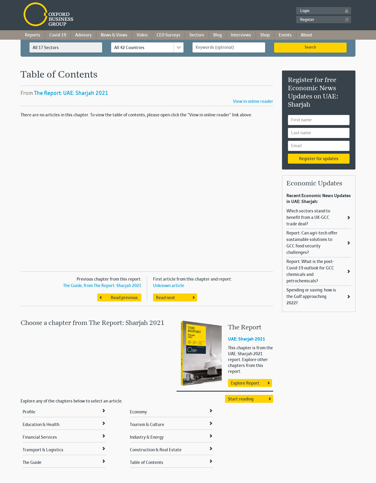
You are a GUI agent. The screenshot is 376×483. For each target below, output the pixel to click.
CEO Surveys (168, 35)
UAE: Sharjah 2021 (246, 339)
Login (304, 11)
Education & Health (41, 424)
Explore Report (245, 383)
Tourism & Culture (147, 424)
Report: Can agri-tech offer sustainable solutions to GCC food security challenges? (312, 243)
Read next (165, 298)
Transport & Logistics (43, 450)
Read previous (124, 298)
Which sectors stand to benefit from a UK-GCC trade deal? (308, 218)
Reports (32, 35)
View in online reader (253, 101)
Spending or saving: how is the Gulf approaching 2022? (311, 297)
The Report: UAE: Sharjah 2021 (71, 93)
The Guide (32, 462)
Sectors (196, 35)
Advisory (83, 35)
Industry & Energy (147, 437)
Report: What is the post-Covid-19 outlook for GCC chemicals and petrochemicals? (310, 271)
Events (285, 35)
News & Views (114, 35)
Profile (29, 412)
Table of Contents (146, 462)
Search (310, 48)
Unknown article (168, 286)
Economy (138, 412)
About (306, 35)
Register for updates (318, 159)
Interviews (241, 35)
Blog (217, 35)
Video (142, 35)
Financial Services (40, 437)
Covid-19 (57, 35)
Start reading (241, 399)
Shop (265, 35)
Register (307, 20)
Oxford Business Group (82, 14)
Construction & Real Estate (156, 450)
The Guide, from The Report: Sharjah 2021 (102, 286)
